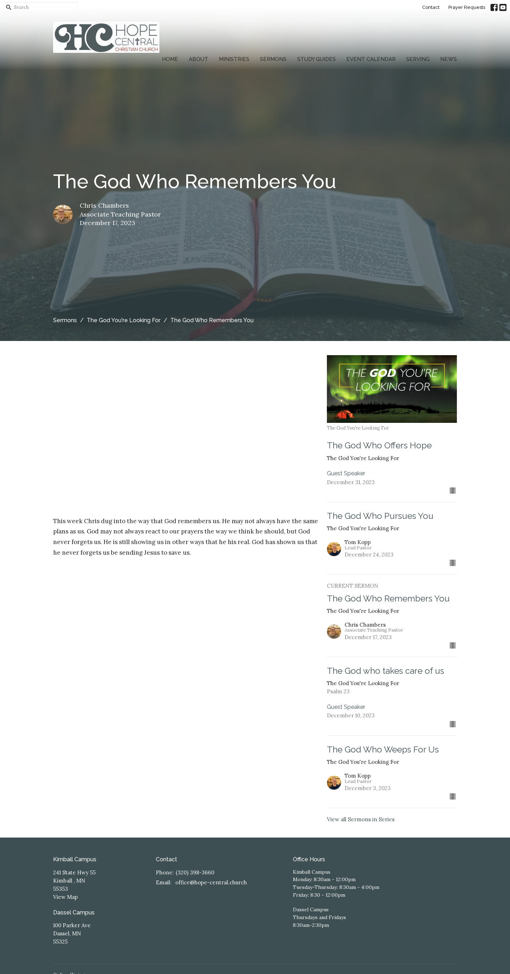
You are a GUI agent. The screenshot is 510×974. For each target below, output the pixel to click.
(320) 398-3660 (195, 872)
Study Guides (316, 59)
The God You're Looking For (123, 320)
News (448, 59)
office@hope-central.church (211, 882)
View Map (65, 897)
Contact (431, 7)
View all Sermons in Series (361, 819)
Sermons (273, 59)
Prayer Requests (466, 7)
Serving (418, 59)
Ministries (234, 59)
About (198, 59)
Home (170, 59)
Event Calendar (371, 59)
